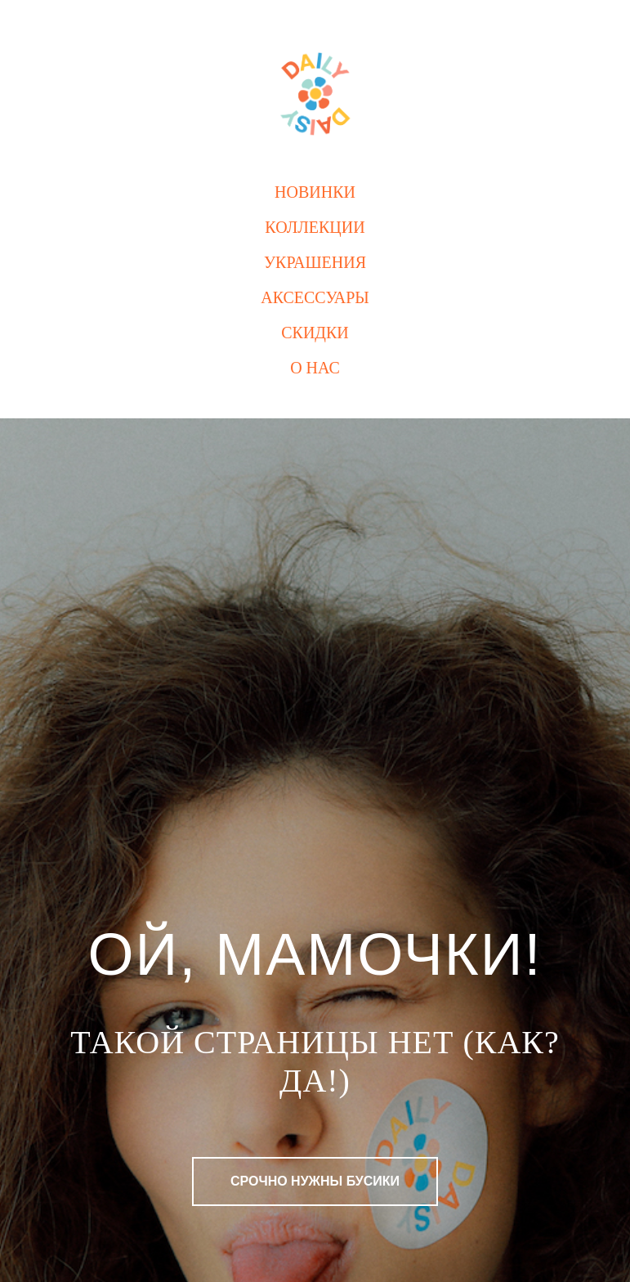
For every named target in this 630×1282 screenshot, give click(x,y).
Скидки (315, 333)
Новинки (315, 192)
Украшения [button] (315, 262)
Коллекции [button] (314, 227)
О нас (315, 368)
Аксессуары (315, 297)
